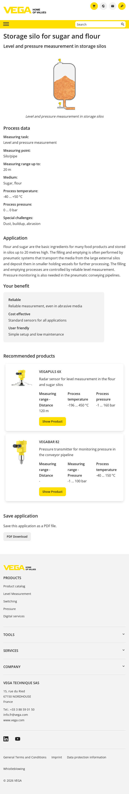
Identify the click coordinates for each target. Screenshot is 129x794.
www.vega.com (13, 720)
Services (10, 650)
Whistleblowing (14, 769)
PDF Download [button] (17, 536)
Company (11, 666)
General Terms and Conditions (24, 757)
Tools (8, 634)
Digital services (14, 616)
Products (12, 578)
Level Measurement (17, 594)
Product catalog (14, 586)
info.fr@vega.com (15, 715)
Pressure (9, 609)
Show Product (52, 421)
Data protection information (86, 757)
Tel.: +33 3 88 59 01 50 (18, 709)
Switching (10, 601)
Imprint (56, 757)
